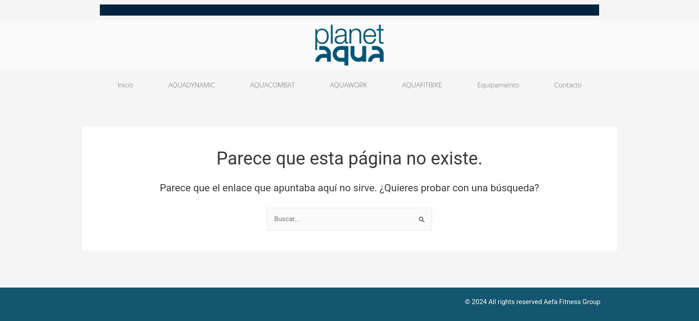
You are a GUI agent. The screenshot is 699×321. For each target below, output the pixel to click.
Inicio (125, 84)
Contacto (568, 84)
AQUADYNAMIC (192, 84)
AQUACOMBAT (272, 84)
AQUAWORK (348, 84)
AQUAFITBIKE (422, 84)
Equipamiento (498, 84)
